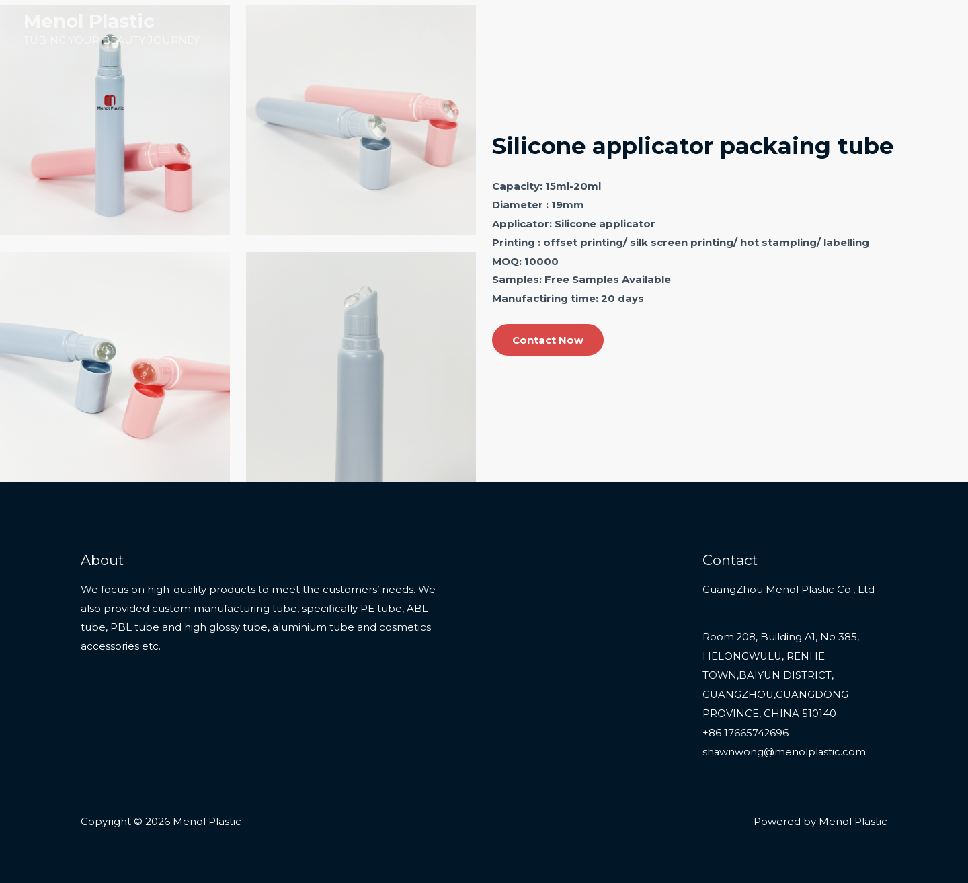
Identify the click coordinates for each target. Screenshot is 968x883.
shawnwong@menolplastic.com (784, 748)
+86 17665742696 (745, 730)
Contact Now (547, 340)
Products (727, 28)
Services (800, 28)
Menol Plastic (89, 20)
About (857, 28)
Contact (913, 28)
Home (667, 28)
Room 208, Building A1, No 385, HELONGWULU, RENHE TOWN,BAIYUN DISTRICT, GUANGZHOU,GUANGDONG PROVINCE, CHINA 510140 (781, 674)
